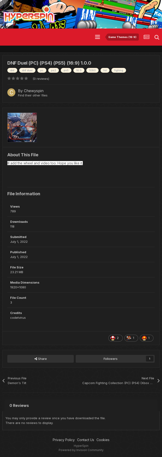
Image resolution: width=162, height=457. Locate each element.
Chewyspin (34, 90)
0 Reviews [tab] (19, 405)
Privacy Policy (64, 440)
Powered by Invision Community (81, 450)
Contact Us (85, 440)
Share (41, 358)
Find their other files (33, 95)
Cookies (102, 440)
